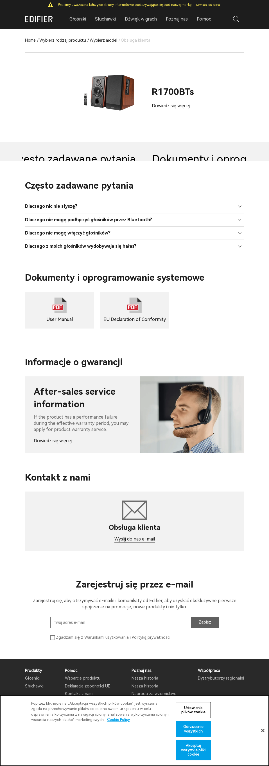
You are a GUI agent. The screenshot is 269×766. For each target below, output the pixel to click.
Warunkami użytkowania (106, 637)
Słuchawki (34, 686)
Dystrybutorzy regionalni (221, 678)
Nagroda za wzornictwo (154, 693)
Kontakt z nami (79, 693)
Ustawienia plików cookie (193, 711)
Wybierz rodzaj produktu (62, 40)
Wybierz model (103, 40)
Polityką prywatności (151, 637)
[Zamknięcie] (263, 731)
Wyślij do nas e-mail (134, 539)
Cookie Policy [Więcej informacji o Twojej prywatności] (118, 721)
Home (30, 40)
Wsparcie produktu (82, 678)
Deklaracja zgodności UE (87, 686)
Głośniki (32, 678)
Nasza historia (145, 678)
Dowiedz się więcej (208, 4)
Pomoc (204, 19)
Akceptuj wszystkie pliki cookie (193, 751)
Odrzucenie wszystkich (193, 730)
